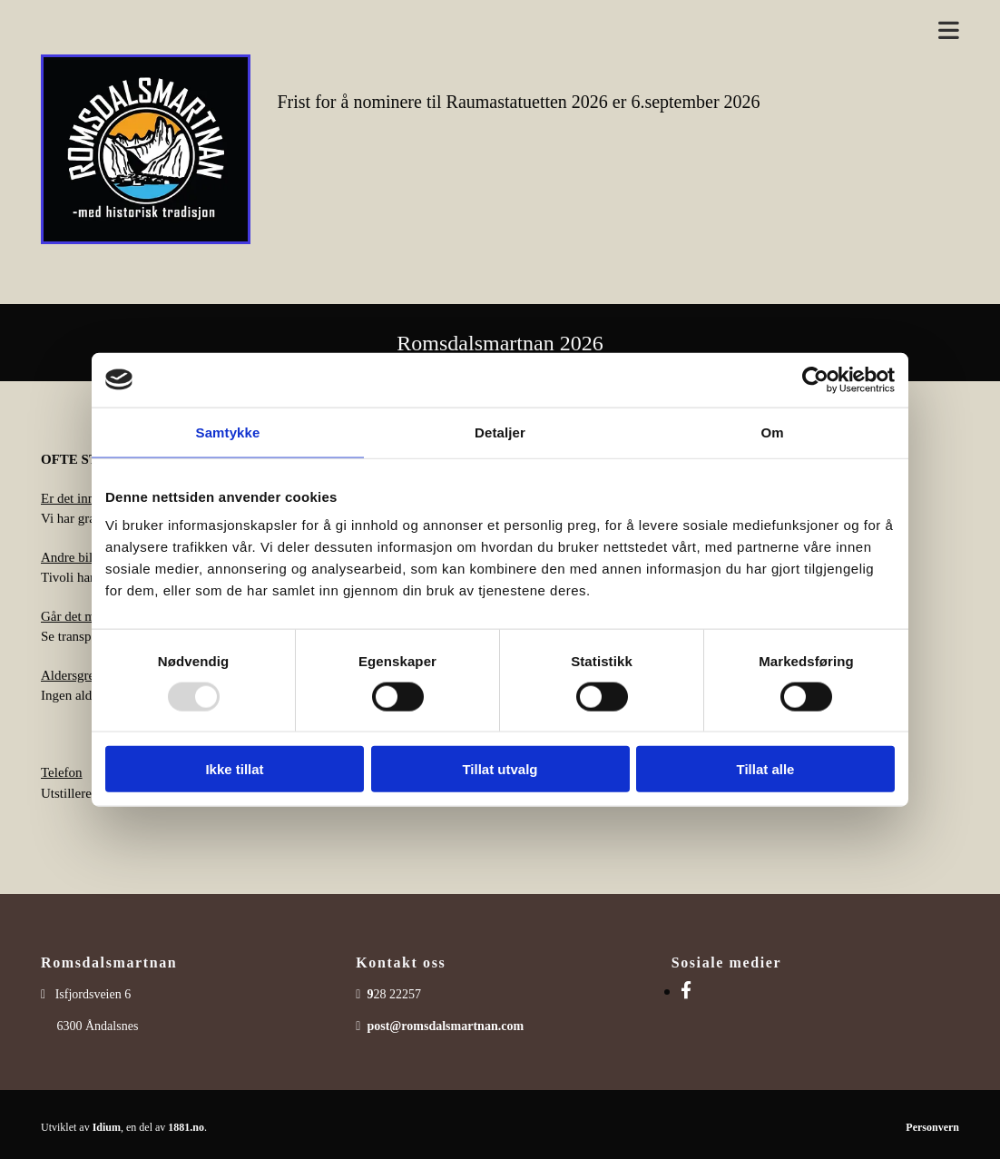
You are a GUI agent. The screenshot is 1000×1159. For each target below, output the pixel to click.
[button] (619, 31)
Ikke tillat (234, 769)
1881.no (186, 1127)
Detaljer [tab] (500, 431)
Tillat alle (766, 769)
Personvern (932, 1127)
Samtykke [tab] (228, 431)
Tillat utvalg (499, 769)
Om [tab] (771, 431)
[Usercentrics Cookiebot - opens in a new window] (815, 379)
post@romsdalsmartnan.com (445, 1026)
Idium (107, 1127)
